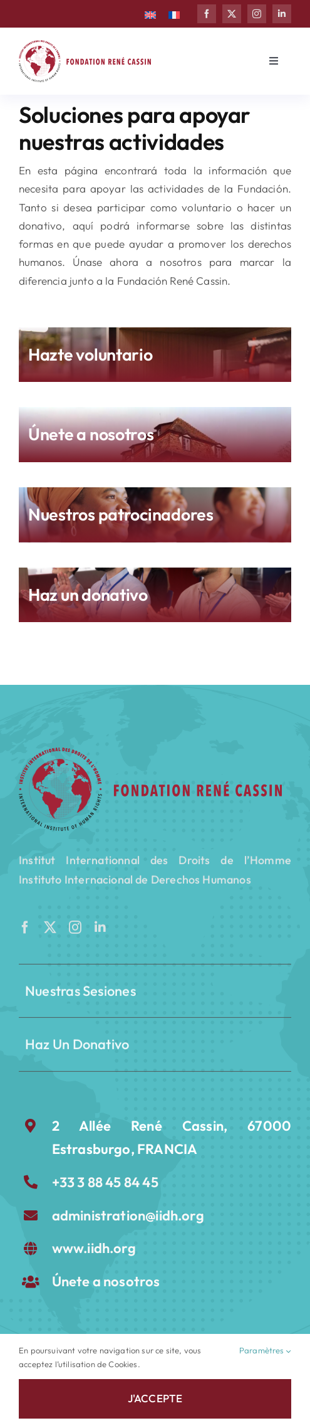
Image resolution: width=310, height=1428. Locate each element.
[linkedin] (281, 13)
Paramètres (265, 1350)
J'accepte (155, 1398)
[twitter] (231, 13)
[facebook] (206, 13)
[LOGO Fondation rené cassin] (85, 45)
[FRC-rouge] (150, 752)
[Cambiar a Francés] (174, 14)
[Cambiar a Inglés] (150, 14)
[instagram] (256, 13)
